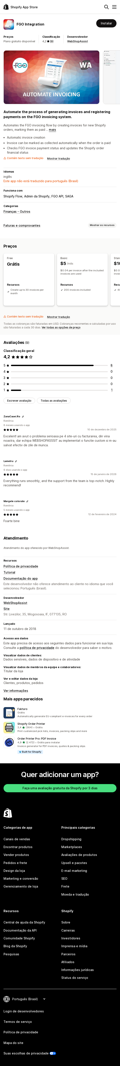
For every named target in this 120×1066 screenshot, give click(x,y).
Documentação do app (20, 578)
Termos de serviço (17, 1022)
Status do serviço (74, 977)
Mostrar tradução (58, 158)
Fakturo (22, 708)
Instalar (106, 23)
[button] (60, 712)
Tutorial (9, 572)
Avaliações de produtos (79, 855)
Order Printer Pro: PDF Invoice (36, 738)
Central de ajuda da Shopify (24, 922)
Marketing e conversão (20, 878)
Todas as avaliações (54, 400)
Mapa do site (13, 1043)
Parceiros (68, 954)
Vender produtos (16, 855)
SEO (64, 878)
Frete (65, 886)
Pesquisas (11, 954)
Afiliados (67, 962)
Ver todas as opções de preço (61, 327)
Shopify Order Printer (31, 723)
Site (6, 609)
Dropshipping (71, 839)
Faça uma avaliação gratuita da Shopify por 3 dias (60, 788)
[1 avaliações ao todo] (112, 390)
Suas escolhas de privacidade (26, 1053)
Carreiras (68, 930)
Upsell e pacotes (74, 863)
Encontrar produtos (18, 847)
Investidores (70, 938)
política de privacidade (37, 648)
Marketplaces (71, 847)
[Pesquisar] (106, 7)
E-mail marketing (74, 870)
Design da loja (14, 870)
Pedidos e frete (15, 863)
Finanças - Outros (16, 211)
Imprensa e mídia (74, 946)
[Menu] (114, 7)
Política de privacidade (20, 566)
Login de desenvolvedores (23, 1011)
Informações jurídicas (77, 970)
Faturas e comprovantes (21, 225)
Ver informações (15, 691)
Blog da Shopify (15, 946)
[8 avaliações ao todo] (112, 365)
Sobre (65, 922)
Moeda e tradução (75, 894)
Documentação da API (20, 930)
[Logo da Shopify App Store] (20, 7)
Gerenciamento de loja (20, 886)
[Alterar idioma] (28, 999)
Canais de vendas (16, 839)
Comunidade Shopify (19, 938)
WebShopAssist (77, 41)
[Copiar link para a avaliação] (23, 416)
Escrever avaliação (19, 400)
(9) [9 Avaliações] (51, 41)
